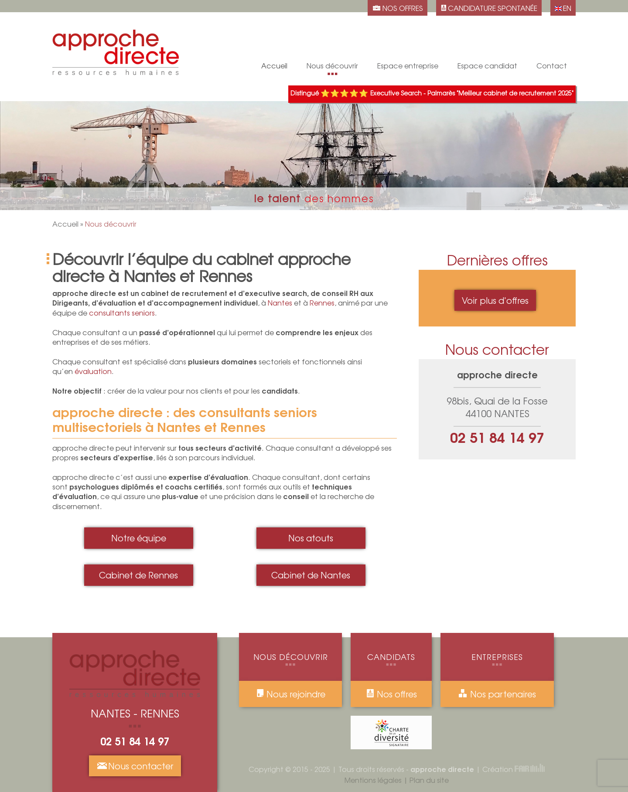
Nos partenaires (497, 694)
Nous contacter (135, 766)
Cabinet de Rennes (332, 21)
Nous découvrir (332, 67)
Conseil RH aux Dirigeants (408, 29)
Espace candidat (487, 67)
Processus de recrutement (487, 35)
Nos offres (391, 694)
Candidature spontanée (487, 21)
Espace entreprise (408, 67)
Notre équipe (332, 35)
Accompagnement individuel (487, 53)
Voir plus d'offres (495, 300)
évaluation (93, 371)
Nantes (280, 302)
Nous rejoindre (290, 694)
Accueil (65, 223)
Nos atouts (332, 49)
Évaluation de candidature (408, 43)
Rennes (322, 302)
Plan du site (429, 780)
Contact (552, 67)
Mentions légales (373, 780)
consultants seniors (122, 312)
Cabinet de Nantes (310, 575)
